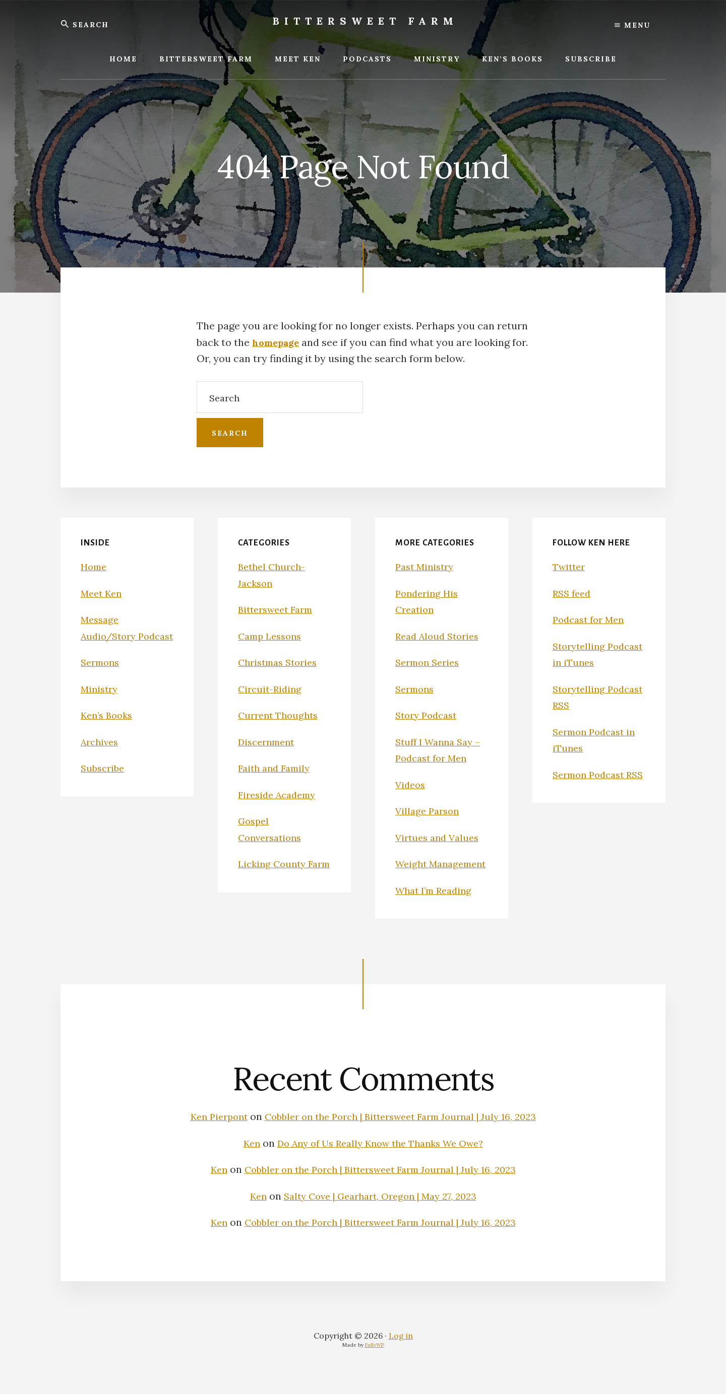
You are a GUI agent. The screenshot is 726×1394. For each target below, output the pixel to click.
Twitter (570, 566)
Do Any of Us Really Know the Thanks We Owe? (381, 1159)
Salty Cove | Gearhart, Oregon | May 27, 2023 (381, 1212)
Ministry (101, 705)
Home (95, 566)
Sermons (102, 678)
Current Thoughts (281, 715)
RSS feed (573, 593)
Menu (632, 25)
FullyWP (374, 1361)
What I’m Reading (437, 906)
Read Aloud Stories (440, 636)
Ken (242, 1159)
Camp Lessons (272, 636)
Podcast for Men (592, 619)
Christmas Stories (281, 662)
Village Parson (429, 810)
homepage (278, 342)
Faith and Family (277, 767)
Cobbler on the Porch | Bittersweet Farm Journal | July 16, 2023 (403, 1133)
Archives (101, 757)
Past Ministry (427, 566)
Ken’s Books (109, 731)
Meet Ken (103, 593)
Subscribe (104, 784)
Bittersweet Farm (365, 21)
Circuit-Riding (272, 688)
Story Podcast (428, 715)
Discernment (269, 741)
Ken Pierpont (207, 1133)
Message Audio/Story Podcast (111, 635)
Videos (411, 784)
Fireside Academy (280, 794)
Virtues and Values (440, 837)
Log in (401, 1352)
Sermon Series (430, 662)
